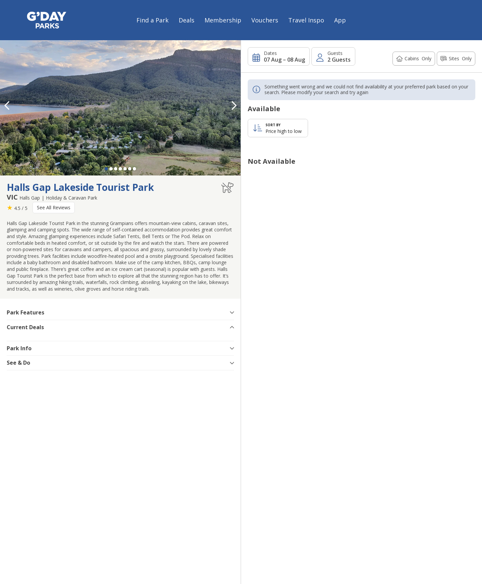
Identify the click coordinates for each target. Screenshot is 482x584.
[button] (234, 105)
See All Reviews (53, 207)
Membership (222, 20)
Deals (186, 20)
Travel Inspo (306, 20)
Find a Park (152, 20)
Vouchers (264, 20)
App (340, 20)
